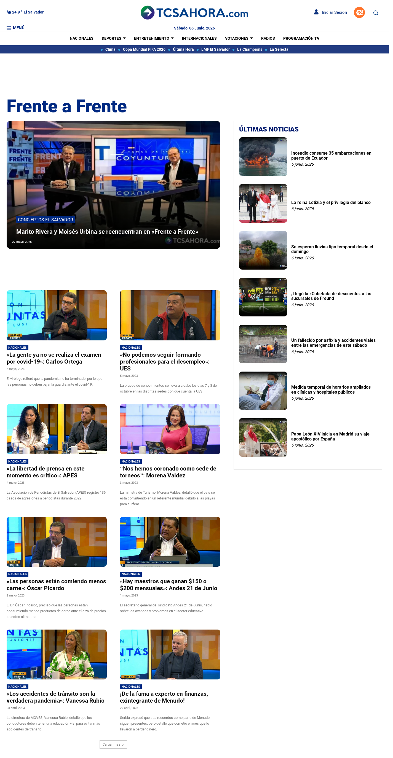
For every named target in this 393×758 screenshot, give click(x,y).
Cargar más (113, 744)
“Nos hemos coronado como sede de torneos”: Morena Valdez (168, 472)
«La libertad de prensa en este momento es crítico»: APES (45, 472)
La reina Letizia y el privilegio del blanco (331, 202)
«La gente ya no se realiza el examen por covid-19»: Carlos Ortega (54, 358)
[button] (375, 12)
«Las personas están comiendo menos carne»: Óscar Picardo (56, 585)
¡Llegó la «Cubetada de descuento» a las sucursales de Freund (331, 296)
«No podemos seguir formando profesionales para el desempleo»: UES (165, 361)
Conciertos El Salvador (45, 210)
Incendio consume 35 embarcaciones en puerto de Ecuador (331, 155)
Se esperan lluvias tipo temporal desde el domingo (332, 249)
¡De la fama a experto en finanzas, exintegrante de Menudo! (164, 697)
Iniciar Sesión (330, 12)
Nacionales (17, 348)
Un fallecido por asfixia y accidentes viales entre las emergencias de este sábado (333, 343)
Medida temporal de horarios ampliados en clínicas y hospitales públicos (331, 390)
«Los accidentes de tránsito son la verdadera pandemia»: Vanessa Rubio (56, 697)
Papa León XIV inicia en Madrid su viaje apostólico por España (330, 436)
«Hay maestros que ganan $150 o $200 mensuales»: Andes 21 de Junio (168, 585)
